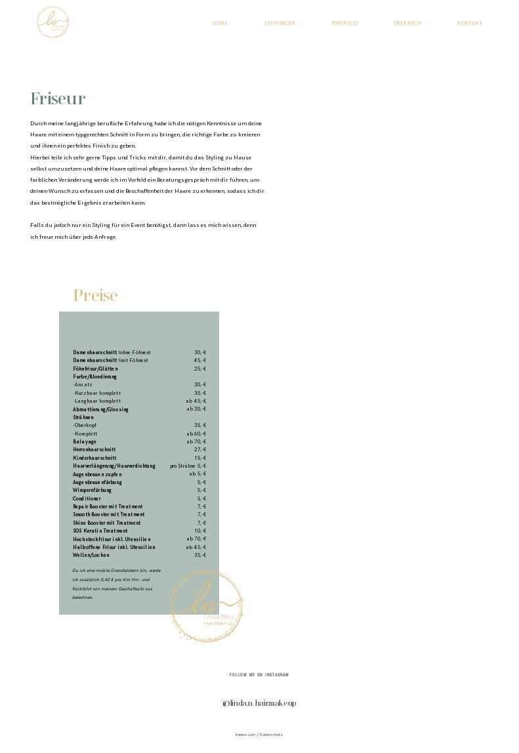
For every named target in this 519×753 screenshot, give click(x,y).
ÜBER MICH (407, 23)
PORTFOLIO (344, 23)
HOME (220, 23)
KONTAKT (469, 23)
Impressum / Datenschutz (259, 734)
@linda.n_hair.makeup (259, 704)
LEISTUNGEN (279, 23)
